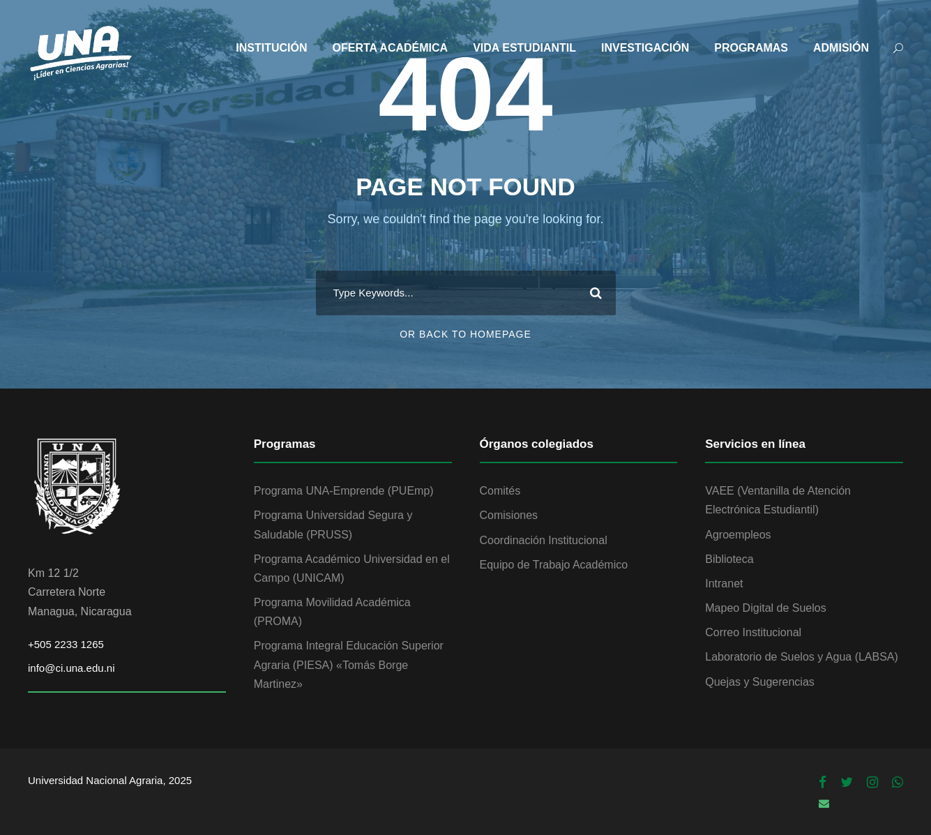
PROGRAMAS (751, 48)
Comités (500, 491)
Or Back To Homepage (465, 334)
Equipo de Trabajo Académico (554, 565)
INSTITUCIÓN (271, 48)
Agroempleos (738, 535)
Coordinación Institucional (543, 540)
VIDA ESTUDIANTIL (524, 48)
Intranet (724, 583)
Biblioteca (729, 559)
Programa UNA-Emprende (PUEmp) (344, 491)
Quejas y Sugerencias (760, 682)
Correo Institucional (753, 632)
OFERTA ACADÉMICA (390, 48)
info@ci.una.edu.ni (71, 668)
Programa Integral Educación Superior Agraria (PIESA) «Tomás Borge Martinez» (349, 664)
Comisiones (509, 515)
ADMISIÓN (841, 48)
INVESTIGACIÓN (645, 48)
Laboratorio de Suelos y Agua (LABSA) (801, 657)
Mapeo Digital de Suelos (765, 608)
